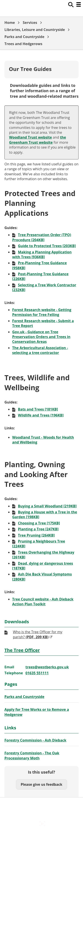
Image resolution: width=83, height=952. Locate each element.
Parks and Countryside (24, 36)
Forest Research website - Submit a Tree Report (43, 323)
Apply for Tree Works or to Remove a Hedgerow (36, 712)
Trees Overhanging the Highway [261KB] (43, 555)
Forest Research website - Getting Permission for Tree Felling (41, 312)
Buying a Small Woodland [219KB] (47, 506)
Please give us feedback (41, 784)
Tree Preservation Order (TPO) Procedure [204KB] (41, 237)
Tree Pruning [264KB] (36, 535)
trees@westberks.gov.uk (47, 667)
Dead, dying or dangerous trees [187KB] (42, 566)
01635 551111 (37, 673)
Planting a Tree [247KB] (38, 529)
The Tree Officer (22, 650)
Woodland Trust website (30, 137)
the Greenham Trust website (37, 140)
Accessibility (41, 837)
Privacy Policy (42, 875)
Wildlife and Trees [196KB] (41, 415)
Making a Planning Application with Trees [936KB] (42, 254)
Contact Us (41, 847)
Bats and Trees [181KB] (38, 409)
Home (9, 22)
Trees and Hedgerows (23, 43)
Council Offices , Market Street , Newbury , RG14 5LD (41, 887)
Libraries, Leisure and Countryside (34, 29)
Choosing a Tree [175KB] (39, 523)
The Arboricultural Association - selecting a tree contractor (40, 350)
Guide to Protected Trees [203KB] (47, 245)
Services (30, 22)
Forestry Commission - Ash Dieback (35, 740)
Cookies (41, 856)
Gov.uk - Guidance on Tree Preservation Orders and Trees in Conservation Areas (41, 336)
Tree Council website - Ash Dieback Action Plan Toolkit (42, 601)
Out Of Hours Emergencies (41, 865)
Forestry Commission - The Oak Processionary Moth (31, 755)
